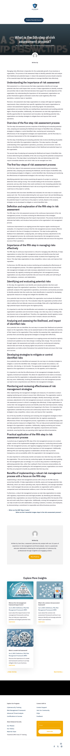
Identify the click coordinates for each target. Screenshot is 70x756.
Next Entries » (58, 672)
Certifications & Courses (14, 716)
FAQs (38, 713)
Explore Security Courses (33, 20)
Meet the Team (11, 731)
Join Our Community (43, 710)
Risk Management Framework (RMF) (43, 45)
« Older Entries (12, 672)
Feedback (40, 716)
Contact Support (42, 707)
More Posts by (35, 557)
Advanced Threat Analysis (15, 713)
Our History (10, 729)
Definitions (26, 45)
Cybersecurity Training (14, 707)
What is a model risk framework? (18, 650)
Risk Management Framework (16, 710)
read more (12, 622)
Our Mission (10, 726)
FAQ (31, 45)
